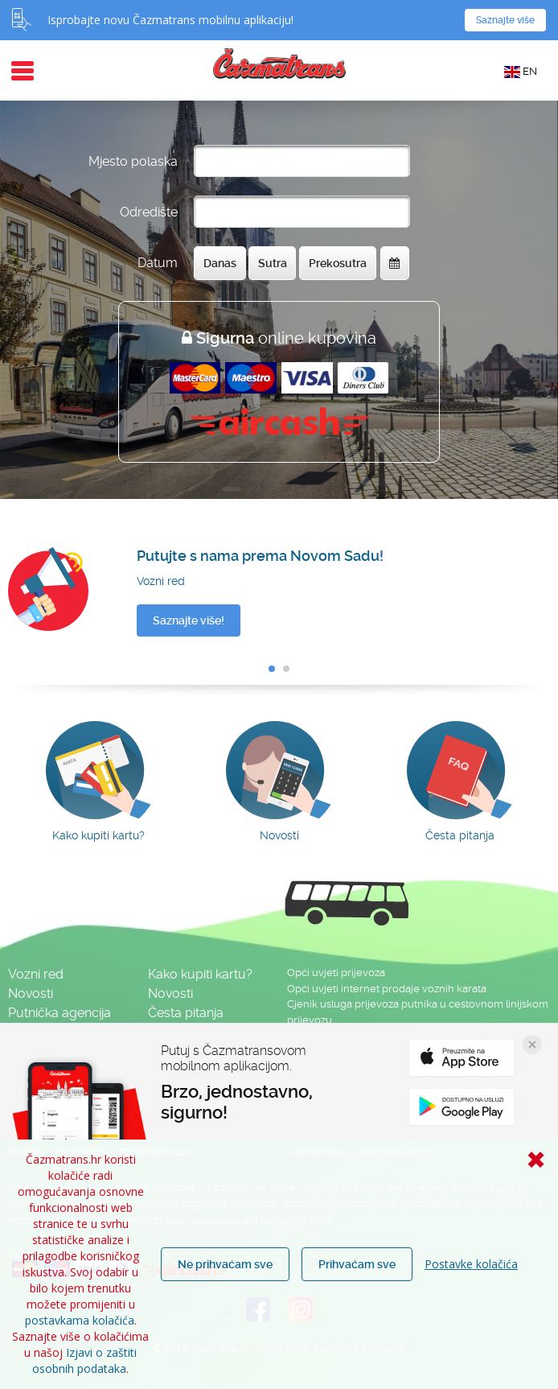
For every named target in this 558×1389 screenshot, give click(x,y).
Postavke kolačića (471, 1264)
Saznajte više (505, 20)
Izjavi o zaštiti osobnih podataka (84, 1360)
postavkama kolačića (79, 1320)
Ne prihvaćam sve (225, 1264)
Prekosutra (338, 263)
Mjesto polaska (133, 161)
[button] (272, 669)
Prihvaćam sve (357, 1264)
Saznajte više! (188, 620)
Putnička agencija (59, 1012)
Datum (157, 262)
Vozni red (36, 974)
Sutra (272, 263)
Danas (219, 263)
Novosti (30, 993)
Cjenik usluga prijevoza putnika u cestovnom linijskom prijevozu (417, 1012)
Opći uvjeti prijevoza (336, 973)
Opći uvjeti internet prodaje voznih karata (386, 989)
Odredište (149, 212)
